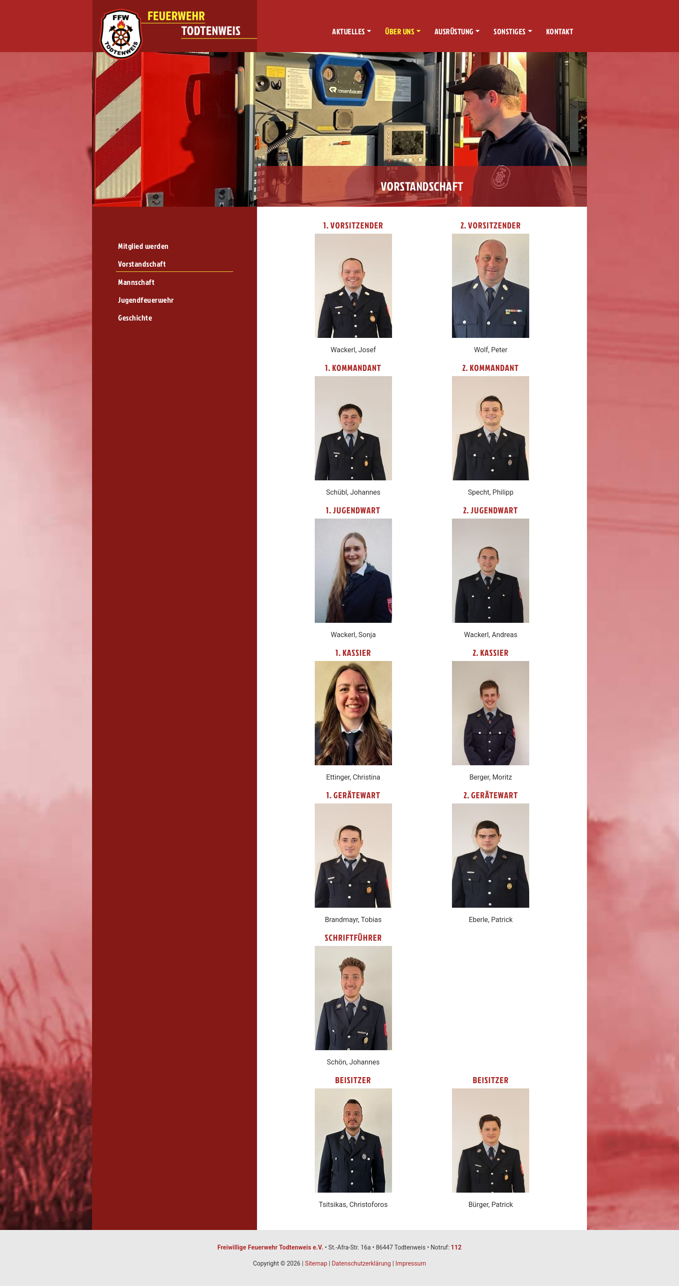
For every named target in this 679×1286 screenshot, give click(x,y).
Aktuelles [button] (348, 31)
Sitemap (316, 1263)
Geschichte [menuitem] (135, 317)
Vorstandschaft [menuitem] (142, 263)
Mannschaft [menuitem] (136, 282)
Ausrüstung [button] (454, 31)
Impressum (411, 1263)
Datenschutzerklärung (361, 1263)
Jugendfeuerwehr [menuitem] (146, 299)
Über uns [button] (399, 31)
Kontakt (560, 31)
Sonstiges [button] (510, 31)
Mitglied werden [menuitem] (143, 246)
